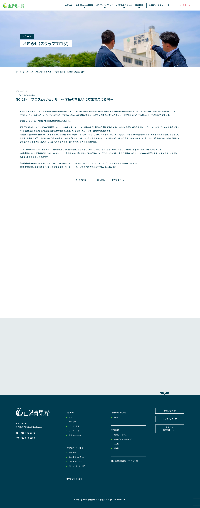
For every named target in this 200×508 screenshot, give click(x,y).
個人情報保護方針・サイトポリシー (126, 461)
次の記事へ (117, 180)
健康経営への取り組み (78, 457)
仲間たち (117, 417)
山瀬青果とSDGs (75, 461)
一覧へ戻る (100, 180)
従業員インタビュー (121, 435)
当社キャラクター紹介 (77, 466)
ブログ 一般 (74, 430)
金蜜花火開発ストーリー (169, 428)
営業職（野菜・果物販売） (123, 439)
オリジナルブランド (74, 478)
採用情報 (115, 430)
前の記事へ (83, 180)
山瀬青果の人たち (119, 412)
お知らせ (69, 5)
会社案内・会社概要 (75, 448)
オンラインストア (170, 419)
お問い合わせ (170, 410)
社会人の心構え (75, 435)
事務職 (116, 448)
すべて (71, 417)
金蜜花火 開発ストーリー (160, 5)
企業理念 (72, 452)
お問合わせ (185, 5)
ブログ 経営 (74, 426)
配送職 (116, 444)
